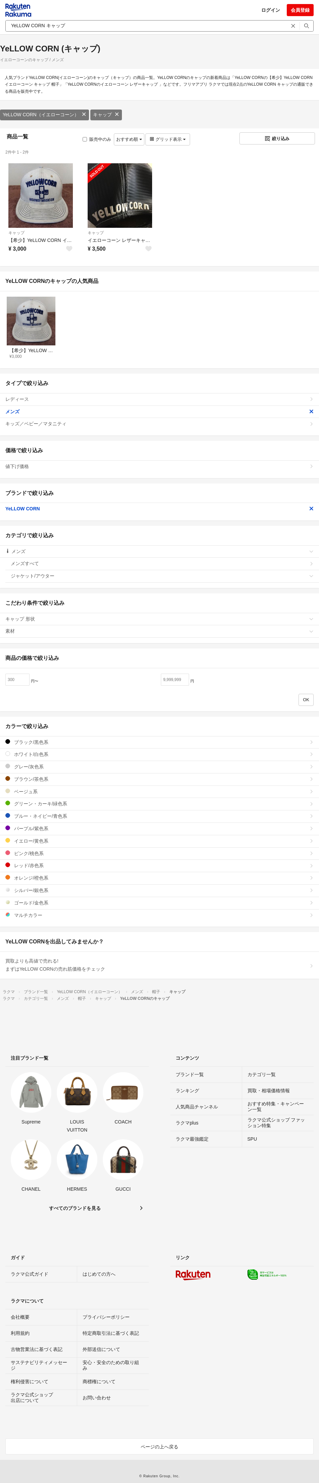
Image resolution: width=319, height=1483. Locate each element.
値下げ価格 (159, 466)
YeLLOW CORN (159, 508)
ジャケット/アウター (162, 576)
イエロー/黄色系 (159, 841)
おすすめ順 (129, 139)
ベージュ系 (159, 791)
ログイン (270, 10)
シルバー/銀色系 (159, 890)
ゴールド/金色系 (159, 902)
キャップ (106, 114)
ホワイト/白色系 (159, 754)
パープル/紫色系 (159, 828)
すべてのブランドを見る (75, 1208)
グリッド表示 (167, 139)
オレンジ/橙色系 (159, 878)
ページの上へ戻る (159, 1446)
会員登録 (300, 10)
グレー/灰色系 (159, 766)
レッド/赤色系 (159, 865)
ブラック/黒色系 (159, 742)
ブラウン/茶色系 (159, 779)
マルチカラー (159, 915)
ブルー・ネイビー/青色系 (159, 816)
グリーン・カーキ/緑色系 (159, 803)
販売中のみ (97, 139)
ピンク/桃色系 (159, 853)
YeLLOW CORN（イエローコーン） (44, 114)
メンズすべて (162, 563)
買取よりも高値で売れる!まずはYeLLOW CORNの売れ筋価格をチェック (159, 965)
